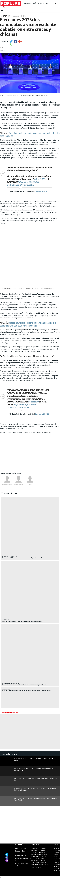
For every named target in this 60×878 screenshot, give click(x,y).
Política (35, 3)
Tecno (23, 861)
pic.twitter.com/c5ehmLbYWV (20, 185)
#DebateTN (39, 179)
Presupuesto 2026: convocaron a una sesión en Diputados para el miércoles (25, 558)
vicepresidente (18, 485)
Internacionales (26, 858)
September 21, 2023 (42, 191)
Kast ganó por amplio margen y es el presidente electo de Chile (35, 759)
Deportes (23, 855)
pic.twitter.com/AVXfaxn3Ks (19, 407)
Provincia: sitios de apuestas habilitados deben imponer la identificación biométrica (27, 690)
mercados (5, 620)
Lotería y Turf (17, 864)
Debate (30, 485)
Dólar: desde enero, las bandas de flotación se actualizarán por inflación (24, 685)
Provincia (28, 3)
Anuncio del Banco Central (11, 683)
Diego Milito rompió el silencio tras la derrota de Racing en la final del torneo (35, 789)
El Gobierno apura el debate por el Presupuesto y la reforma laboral (35, 779)
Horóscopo (24, 863)
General (17, 861)
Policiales (44, 3)
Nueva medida (6, 689)
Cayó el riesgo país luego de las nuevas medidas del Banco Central (22, 621)
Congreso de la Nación (9, 556)
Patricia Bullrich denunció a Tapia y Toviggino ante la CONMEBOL (33, 769)
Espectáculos (19, 858)
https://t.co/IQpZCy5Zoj (29, 182)
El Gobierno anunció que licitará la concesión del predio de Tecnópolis (35, 799)
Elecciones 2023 (7, 485)
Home (17, 848)
